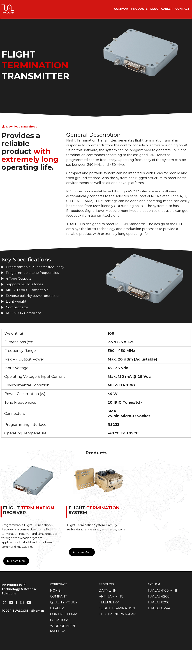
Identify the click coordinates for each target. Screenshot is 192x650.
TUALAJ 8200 (158, 602)
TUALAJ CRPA (158, 608)
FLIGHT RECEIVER (28, 510)
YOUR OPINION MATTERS (62, 628)
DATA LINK (107, 590)
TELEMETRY (109, 602)
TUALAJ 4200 (158, 596)
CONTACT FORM (63, 614)
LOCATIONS (59, 620)
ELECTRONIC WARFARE (118, 614)
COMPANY (58, 596)
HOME (55, 590)
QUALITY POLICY (63, 602)
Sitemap (37, 610)
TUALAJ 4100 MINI (162, 590)
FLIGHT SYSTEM (94, 510)
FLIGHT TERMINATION (117, 608)
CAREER (57, 608)
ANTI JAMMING (111, 596)
